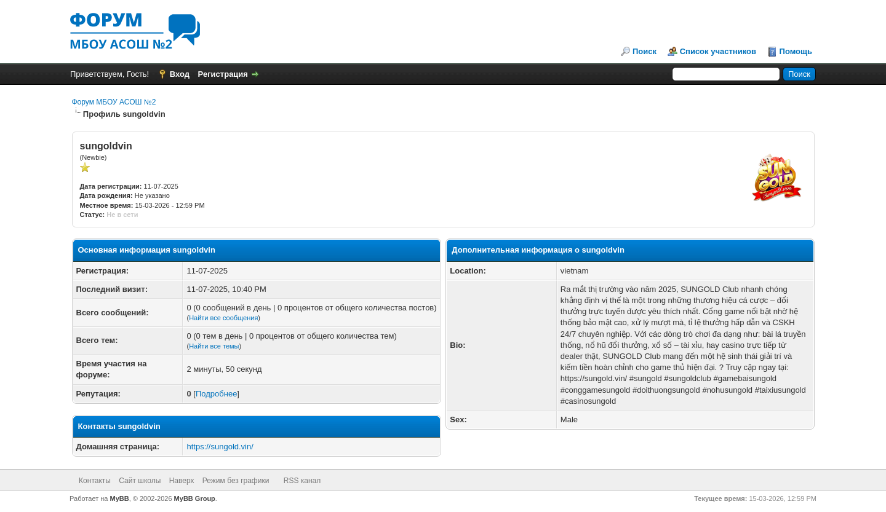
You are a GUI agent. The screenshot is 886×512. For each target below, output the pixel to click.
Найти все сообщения (223, 317)
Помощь (796, 51)
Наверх (181, 480)
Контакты (95, 480)
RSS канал (302, 480)
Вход (180, 74)
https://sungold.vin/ (219, 446)
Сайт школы (140, 480)
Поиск (645, 51)
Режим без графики (235, 480)
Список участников (718, 51)
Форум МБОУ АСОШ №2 (114, 102)
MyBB (119, 498)
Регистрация (223, 74)
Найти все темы (214, 346)
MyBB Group (194, 498)
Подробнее (216, 393)
